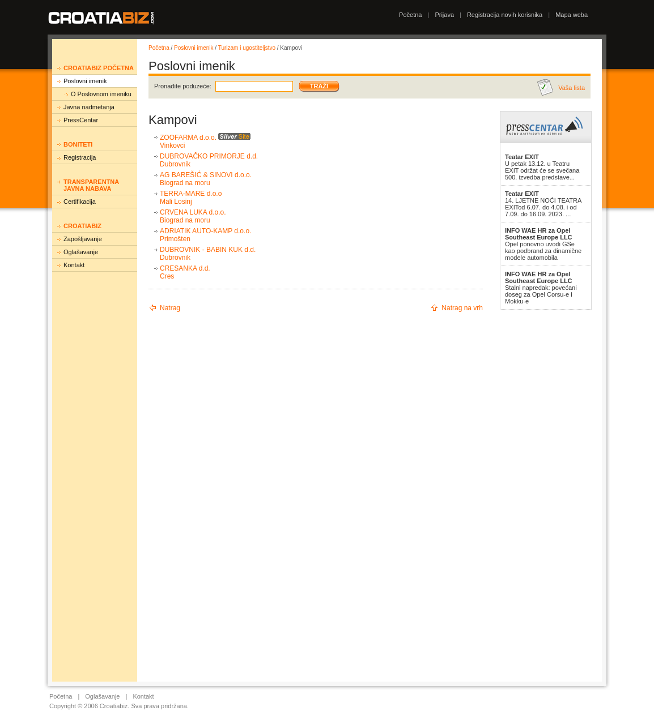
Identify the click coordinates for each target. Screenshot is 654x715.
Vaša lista (571, 87)
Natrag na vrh (462, 308)
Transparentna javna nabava (91, 185)
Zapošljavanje (82, 239)
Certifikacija (79, 201)
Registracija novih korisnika (504, 14)
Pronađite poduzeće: (182, 86)
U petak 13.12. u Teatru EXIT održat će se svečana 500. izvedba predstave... (542, 167)
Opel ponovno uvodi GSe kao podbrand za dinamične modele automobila (543, 244)
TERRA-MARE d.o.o (191, 194)
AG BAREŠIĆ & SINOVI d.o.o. (206, 175)
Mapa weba (571, 14)
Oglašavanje (80, 252)
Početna (410, 14)
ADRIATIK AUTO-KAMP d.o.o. (205, 231)
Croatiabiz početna (98, 68)
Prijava (444, 14)
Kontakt (73, 265)
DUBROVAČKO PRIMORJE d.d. (209, 156)
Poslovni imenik (85, 81)
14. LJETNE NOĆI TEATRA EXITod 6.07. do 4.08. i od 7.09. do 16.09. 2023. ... (543, 203)
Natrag (170, 308)
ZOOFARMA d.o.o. (188, 138)
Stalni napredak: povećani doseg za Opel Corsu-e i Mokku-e (541, 288)
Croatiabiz (82, 225)
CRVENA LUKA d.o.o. (193, 212)
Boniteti (77, 144)
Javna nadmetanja (88, 107)
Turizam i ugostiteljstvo (246, 48)
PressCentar (80, 120)
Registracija (79, 157)
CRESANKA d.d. (185, 268)
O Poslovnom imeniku (101, 94)
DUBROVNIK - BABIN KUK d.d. (208, 250)
